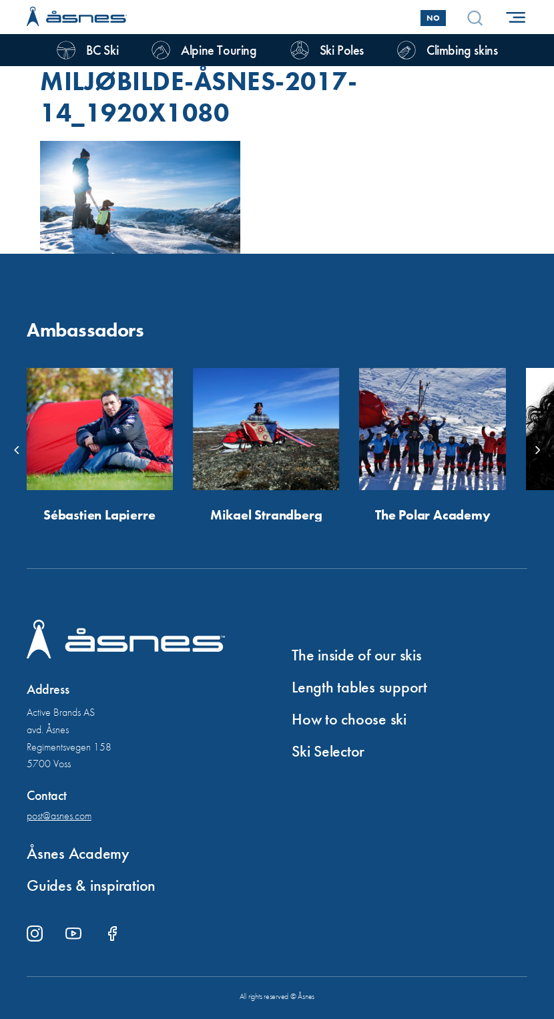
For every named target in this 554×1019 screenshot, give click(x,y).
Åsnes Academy (78, 853)
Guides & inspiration (91, 885)
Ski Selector (328, 751)
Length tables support (359, 686)
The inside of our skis (357, 654)
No (433, 18)
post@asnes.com (59, 816)
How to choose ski (349, 718)
